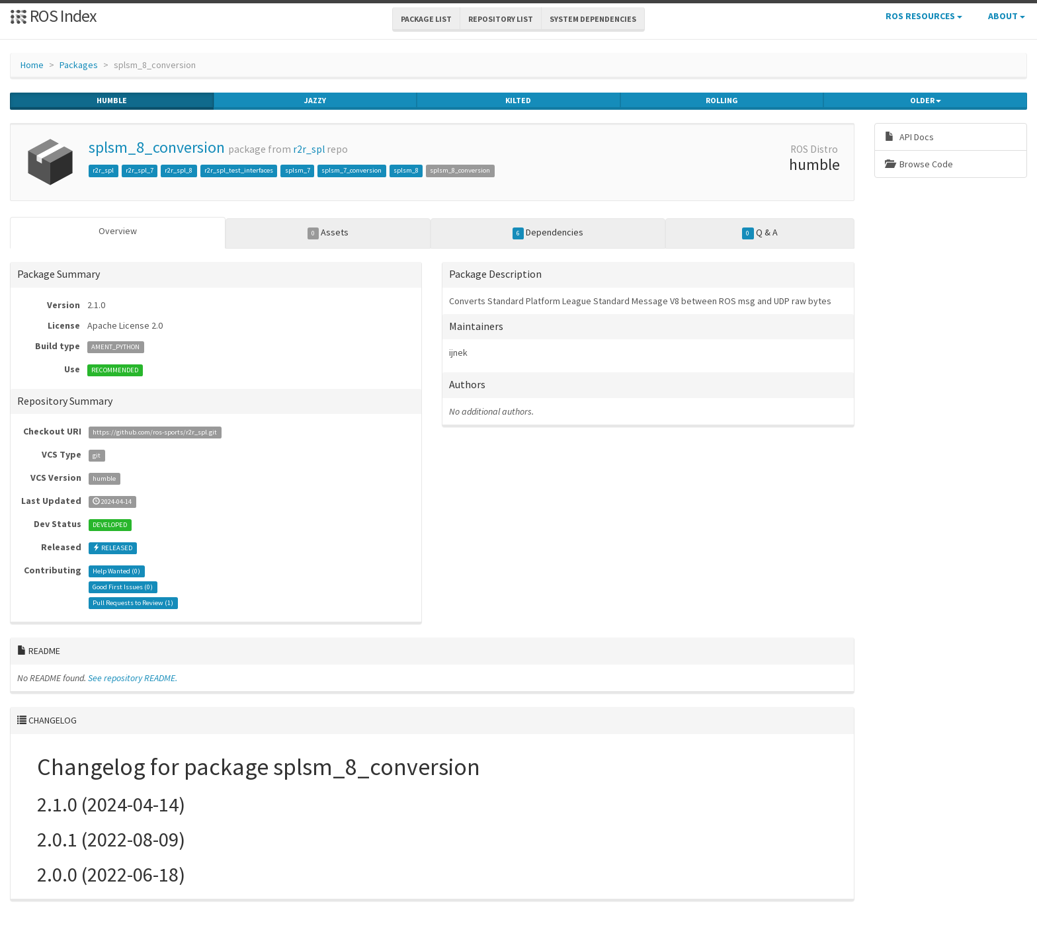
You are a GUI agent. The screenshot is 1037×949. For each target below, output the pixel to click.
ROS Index (53, 15)
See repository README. (132, 678)
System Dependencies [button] (593, 19)
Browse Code (919, 164)
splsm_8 (406, 170)
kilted (518, 100)
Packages (79, 65)
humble (112, 100)
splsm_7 (297, 170)
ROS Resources (924, 16)
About (1006, 16)
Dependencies (548, 232)
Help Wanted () (116, 571)
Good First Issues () (123, 587)
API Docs (909, 137)
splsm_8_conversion (157, 147)
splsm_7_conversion (351, 170)
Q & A (760, 232)
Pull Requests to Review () (133, 602)
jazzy (315, 100)
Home (32, 65)
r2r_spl (309, 149)
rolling (722, 100)
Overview (118, 231)
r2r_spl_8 (178, 170)
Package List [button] (426, 19)
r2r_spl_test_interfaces (238, 170)
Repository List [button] (500, 19)
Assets (328, 232)
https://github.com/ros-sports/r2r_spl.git (155, 432)
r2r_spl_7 (139, 170)
